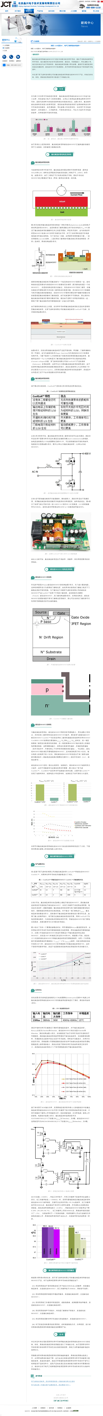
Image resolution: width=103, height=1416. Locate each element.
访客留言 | (82, 1)
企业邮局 (68, 1408)
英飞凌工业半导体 (43, 51)
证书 (5, 50)
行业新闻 (6, 48)
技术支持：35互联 (68, 1411)
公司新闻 (6, 45)
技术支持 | (88, 1)
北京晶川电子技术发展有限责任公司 (41, 1411)
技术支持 (51, 1408)
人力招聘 (34, 1408)
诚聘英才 (18, 58)
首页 (85, 41)
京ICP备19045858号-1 (57, 1411)
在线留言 (4, 58)
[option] (61, 51)
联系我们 (93, 1)
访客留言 (42, 1408)
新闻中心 (90, 41)
